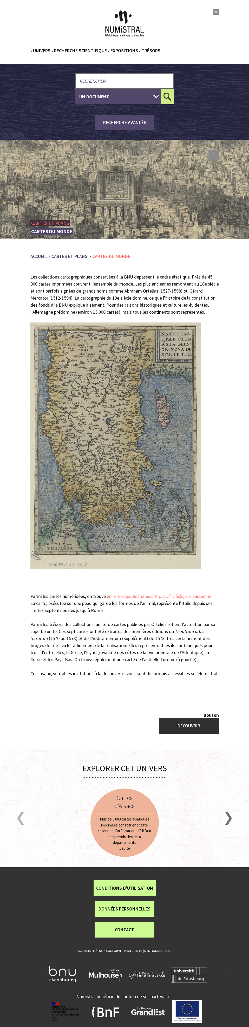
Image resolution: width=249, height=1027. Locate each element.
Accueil (38, 256)
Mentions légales (157, 951)
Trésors (151, 51)
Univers (41, 51)
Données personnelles (124, 909)
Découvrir (189, 726)
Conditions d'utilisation (124, 888)
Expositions (124, 51)
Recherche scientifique (80, 51)
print (213, 155)
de (216, 12)
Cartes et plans (69, 256)
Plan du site (133, 951)
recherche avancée (124, 122)
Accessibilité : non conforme (100, 951)
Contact (124, 930)
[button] (20, 818)
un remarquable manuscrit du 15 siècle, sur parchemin (160, 596)
